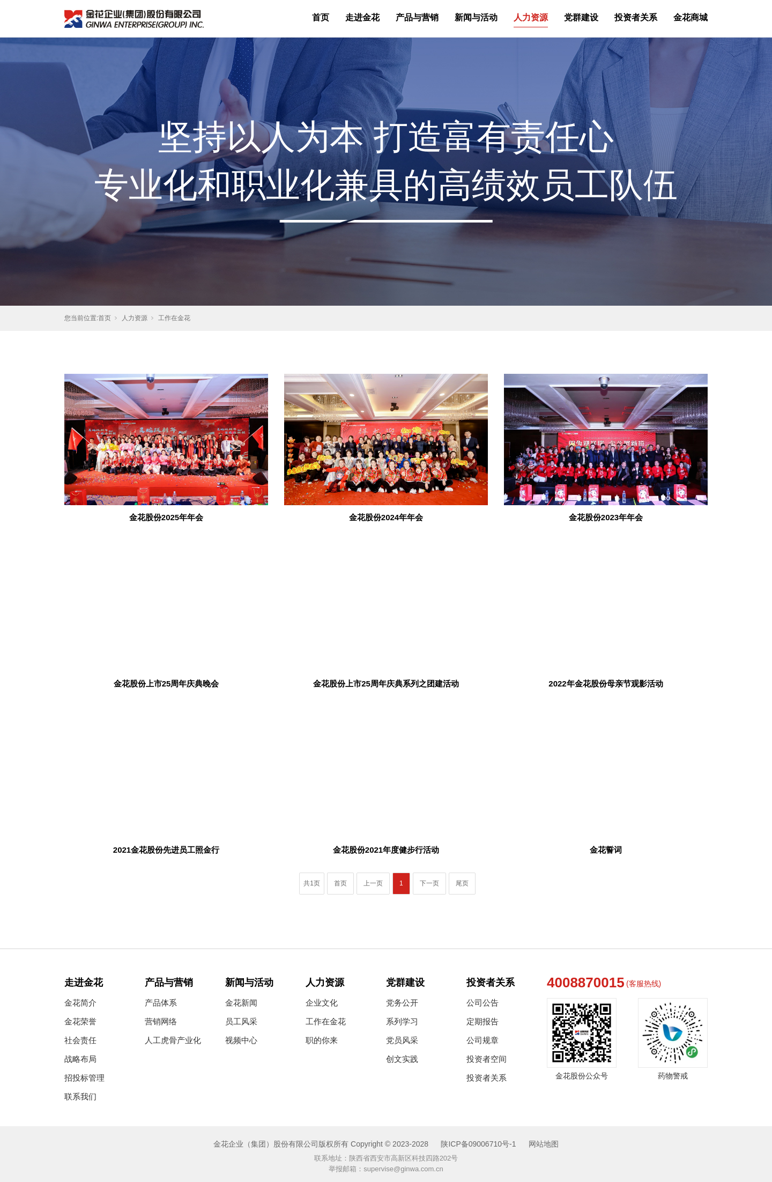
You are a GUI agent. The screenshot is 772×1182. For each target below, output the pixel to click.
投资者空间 (486, 1058)
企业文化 (322, 1002)
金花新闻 (241, 1002)
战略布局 (80, 1058)
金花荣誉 (80, 1021)
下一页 (429, 883)
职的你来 (322, 1040)
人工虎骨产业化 (173, 1040)
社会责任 (80, 1040)
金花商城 (690, 17)
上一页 (373, 883)
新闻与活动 (476, 17)
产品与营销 (417, 17)
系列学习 (402, 1021)
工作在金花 (174, 318)
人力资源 (531, 17)
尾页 (462, 883)
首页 (320, 17)
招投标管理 (84, 1077)
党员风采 (402, 1040)
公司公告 (482, 1002)
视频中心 (241, 1040)
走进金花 (362, 17)
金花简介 (80, 1002)
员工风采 (241, 1021)
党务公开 (402, 1002)
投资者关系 (635, 17)
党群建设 (581, 17)
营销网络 (161, 1021)
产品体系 (161, 1002)
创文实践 (402, 1058)
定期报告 (482, 1021)
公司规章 (482, 1040)
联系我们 (80, 1096)
